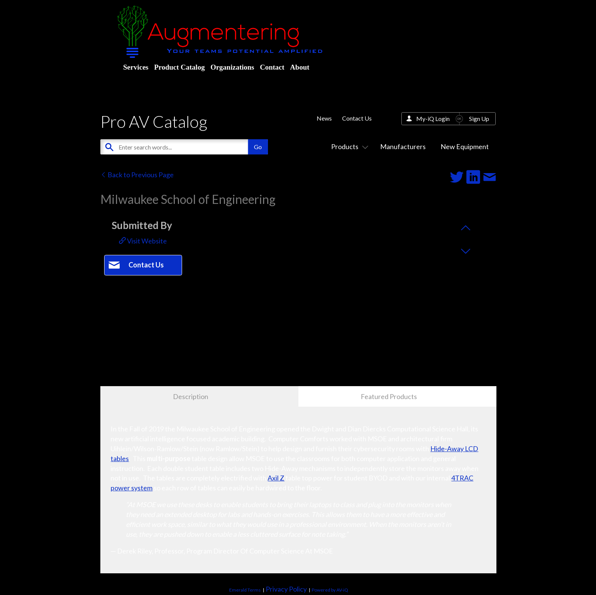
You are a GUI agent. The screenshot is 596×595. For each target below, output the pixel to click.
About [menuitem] (299, 67)
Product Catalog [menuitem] (179, 67)
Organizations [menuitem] (232, 67)
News (324, 118)
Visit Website (143, 241)
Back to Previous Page (137, 174)
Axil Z (276, 478)
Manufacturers (403, 146)
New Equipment (465, 146)
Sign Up (479, 118)
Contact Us (357, 118)
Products (348, 146)
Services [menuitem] (135, 67)
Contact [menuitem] (272, 67)
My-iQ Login (433, 118)
